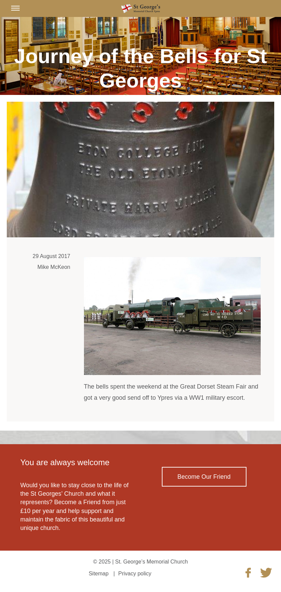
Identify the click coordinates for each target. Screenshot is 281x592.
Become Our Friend (204, 476)
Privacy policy (134, 573)
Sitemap (99, 573)
